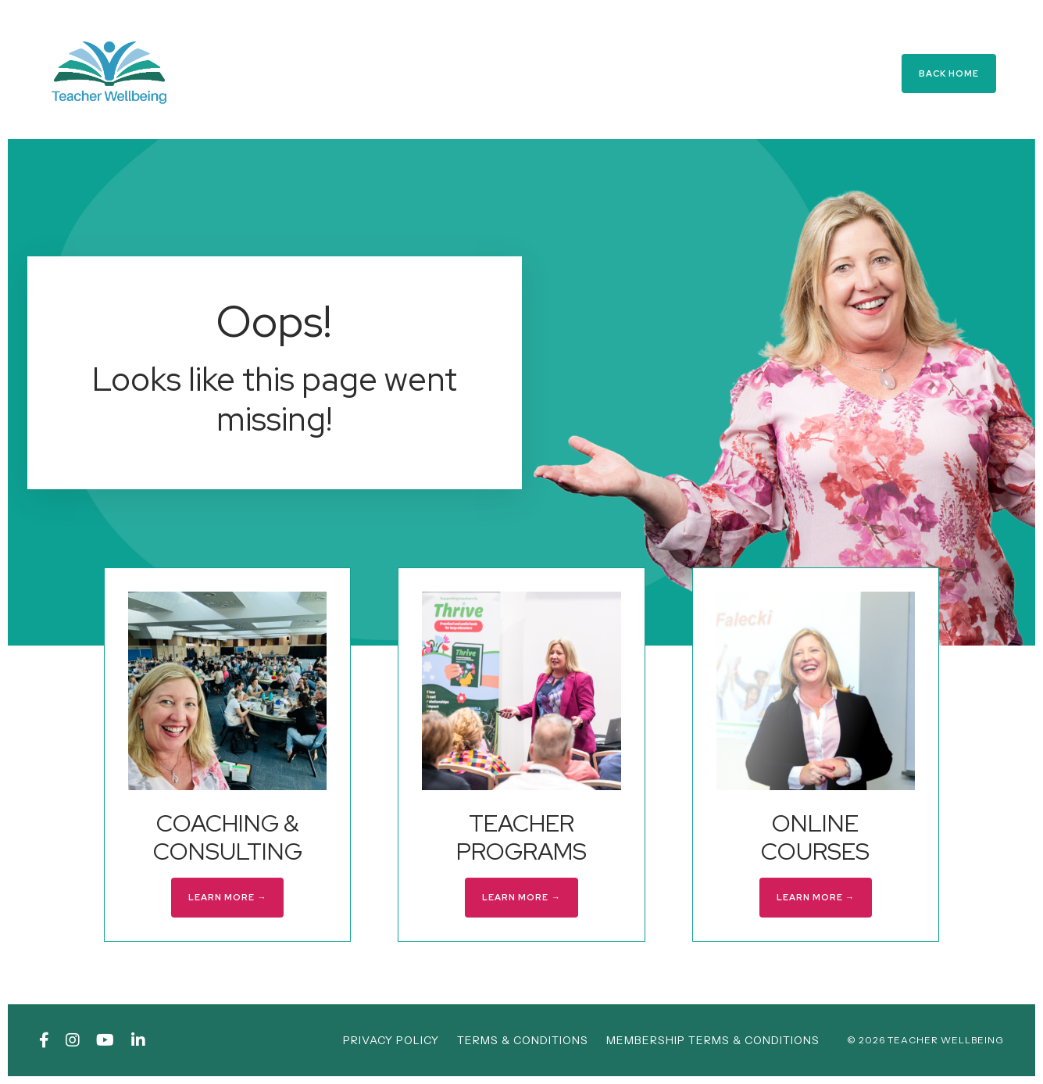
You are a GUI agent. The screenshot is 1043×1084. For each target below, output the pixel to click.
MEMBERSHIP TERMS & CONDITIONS (713, 1040)
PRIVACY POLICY (391, 1040)
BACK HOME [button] (949, 73)
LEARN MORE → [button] (227, 897)
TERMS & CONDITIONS (522, 1040)
